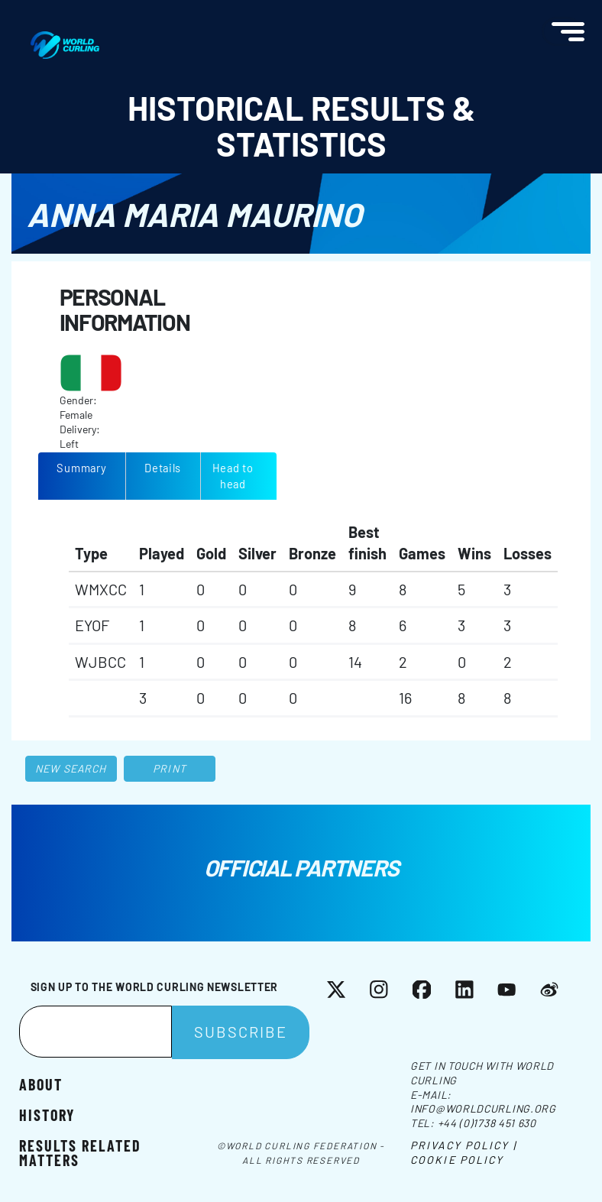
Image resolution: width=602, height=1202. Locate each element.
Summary (81, 468)
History (47, 1114)
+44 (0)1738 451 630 (487, 1122)
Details (162, 468)
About (41, 1083)
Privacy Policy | (463, 1145)
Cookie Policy (456, 1159)
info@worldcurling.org (483, 1108)
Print (169, 768)
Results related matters (80, 1152)
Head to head (233, 476)
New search (70, 768)
